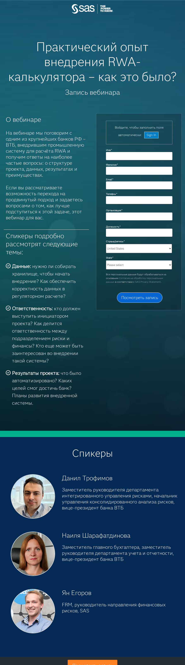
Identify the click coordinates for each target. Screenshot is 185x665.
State (109, 257)
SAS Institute (92, 13)
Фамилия (112, 164)
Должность (113, 226)
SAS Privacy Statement (148, 281)
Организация (114, 210)
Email (109, 179)
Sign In (151, 135)
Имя (109, 150)
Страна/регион (115, 241)
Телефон (111, 194)
